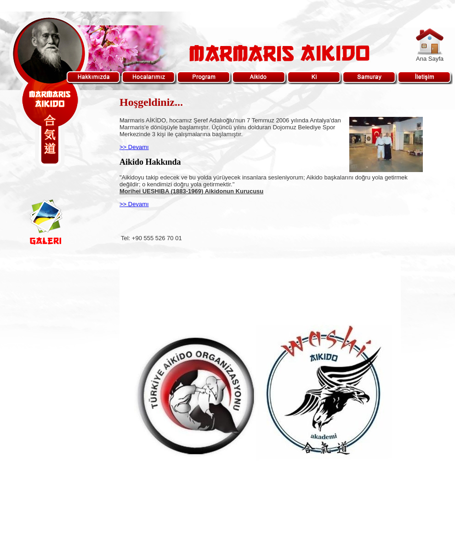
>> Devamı (134, 147)
